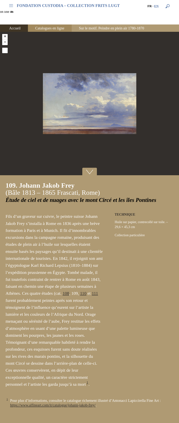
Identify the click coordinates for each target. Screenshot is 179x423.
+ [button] (5, 36)
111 (95, 293)
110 (83, 293)
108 (66, 293)
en (156, 6)
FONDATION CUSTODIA (68, 6)
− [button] (5, 42)
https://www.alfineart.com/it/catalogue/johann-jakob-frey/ (53, 405)
